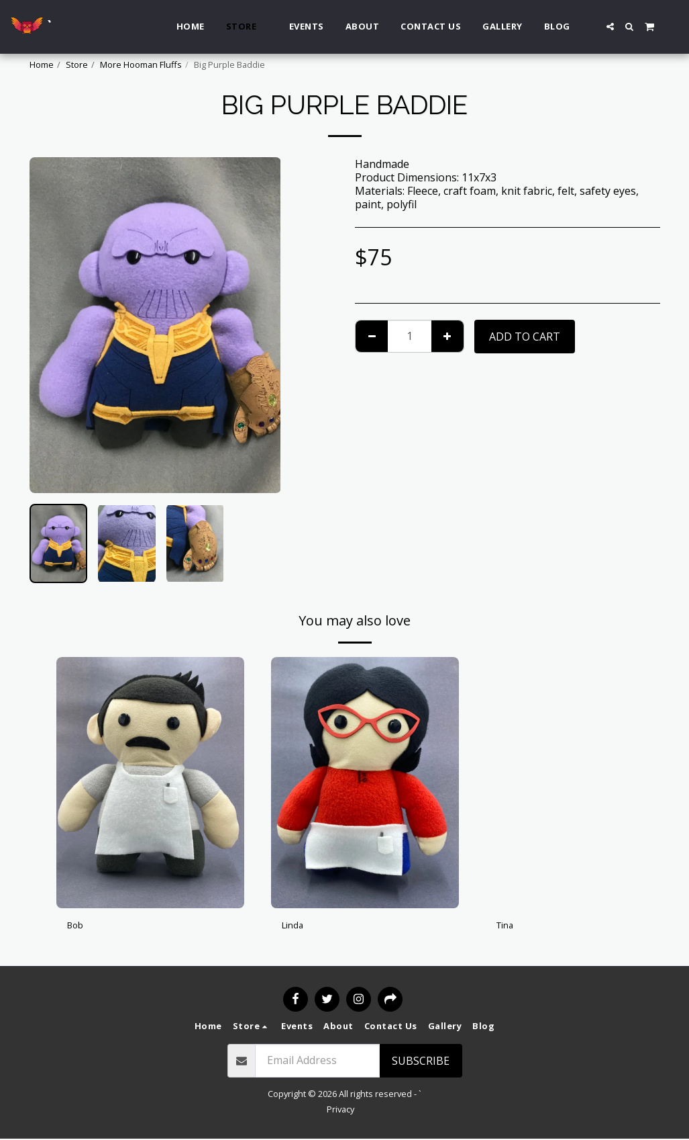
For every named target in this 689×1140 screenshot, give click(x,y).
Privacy (340, 1110)
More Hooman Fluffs (141, 64)
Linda (295, 927)
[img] (150, 782)
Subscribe (420, 1062)
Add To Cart (524, 336)
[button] (610, 26)
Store (77, 64)
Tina (507, 927)
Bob (77, 927)
